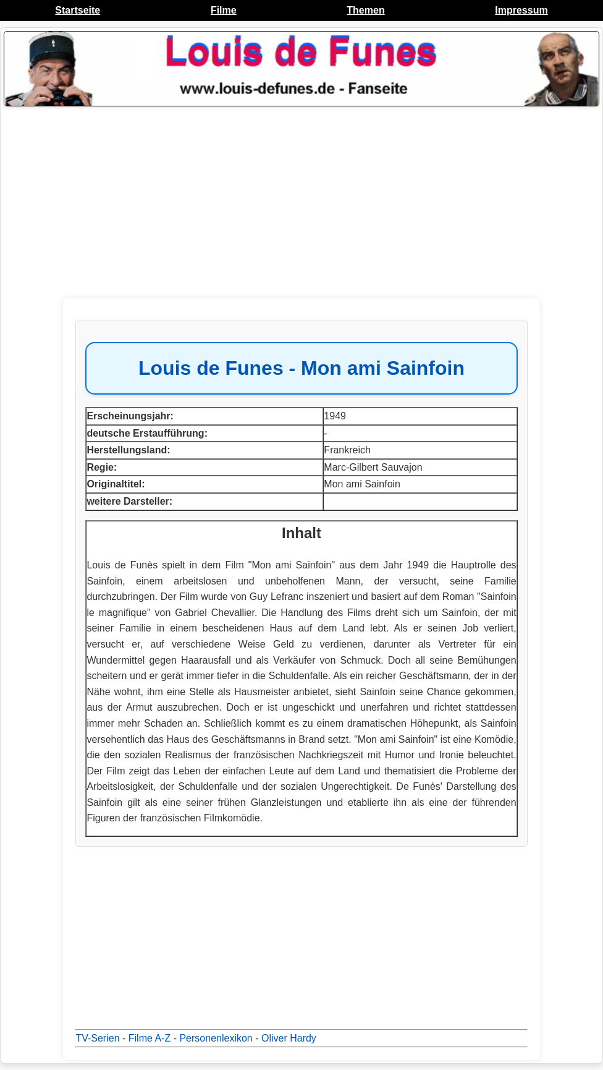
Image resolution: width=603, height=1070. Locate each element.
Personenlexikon (215, 1038)
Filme (224, 10)
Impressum (521, 10)
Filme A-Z (150, 1038)
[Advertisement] (301, 202)
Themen (365, 10)
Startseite (77, 10)
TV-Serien (97, 1038)
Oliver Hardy (288, 1038)
